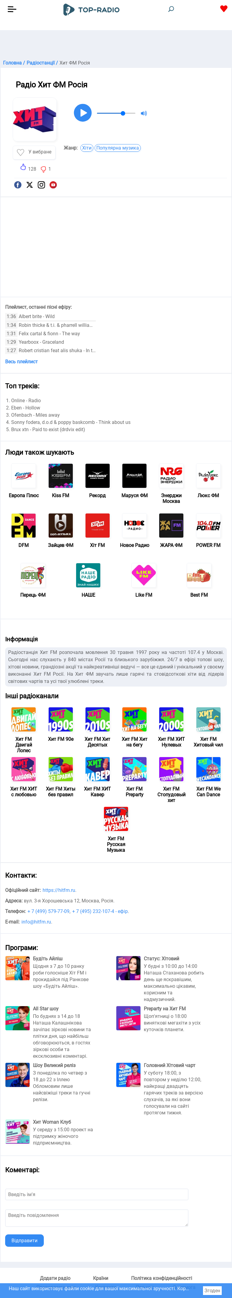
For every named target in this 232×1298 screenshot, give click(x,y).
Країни (100, 1278)
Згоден (212, 1290)
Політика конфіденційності (161, 1278)
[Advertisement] (116, 45)
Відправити (24, 1240)
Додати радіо (55, 1278)
